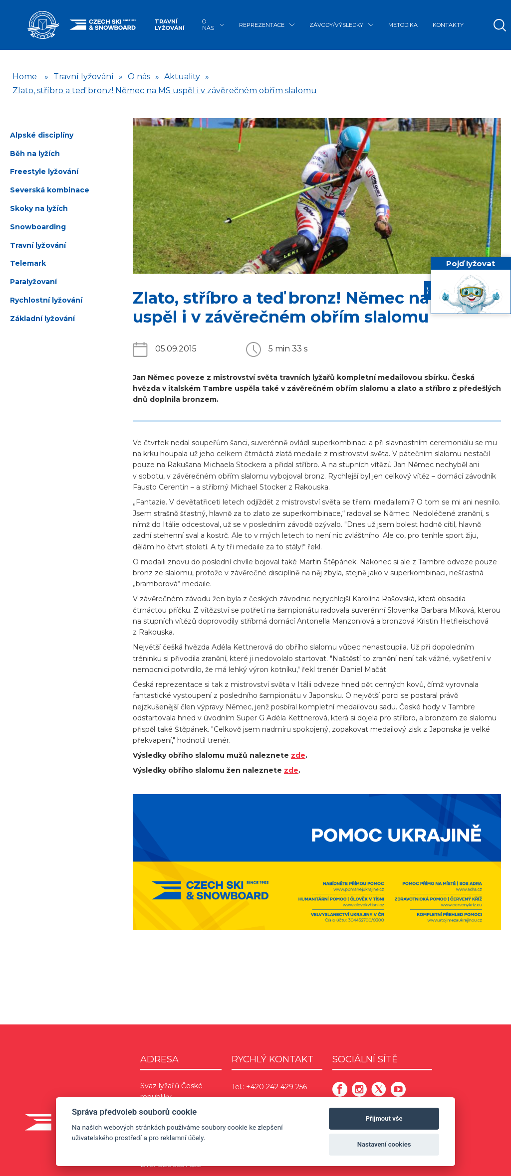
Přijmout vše (384, 1118)
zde (298, 755)
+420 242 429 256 (276, 1086)
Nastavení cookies (384, 1144)
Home (24, 76)
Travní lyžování (170, 24)
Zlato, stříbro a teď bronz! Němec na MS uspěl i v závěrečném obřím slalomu (164, 90)
